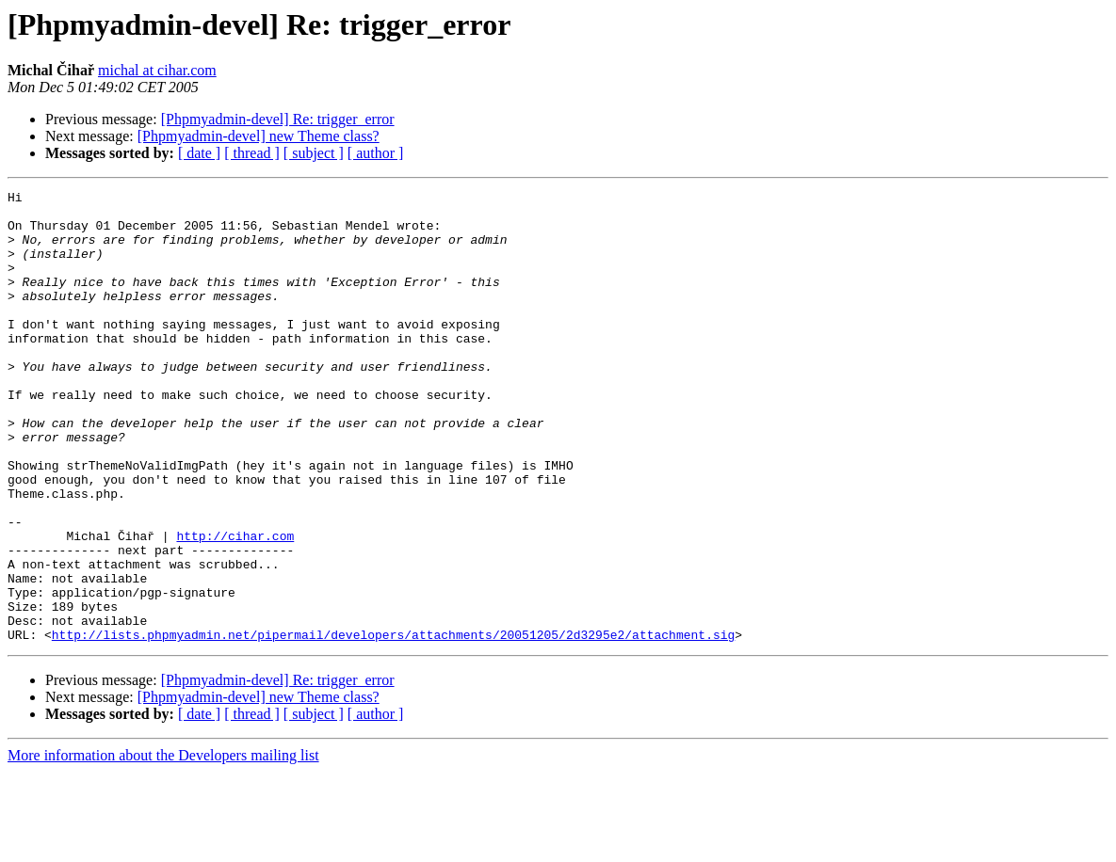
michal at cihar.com (157, 70)
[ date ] (199, 153)
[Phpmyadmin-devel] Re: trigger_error (278, 119)
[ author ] (376, 153)
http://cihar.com (235, 606)
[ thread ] (252, 153)
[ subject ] (313, 153)
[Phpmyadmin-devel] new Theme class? (258, 136)
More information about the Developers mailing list (163, 846)
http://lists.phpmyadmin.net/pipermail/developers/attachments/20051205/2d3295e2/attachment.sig (393, 724)
